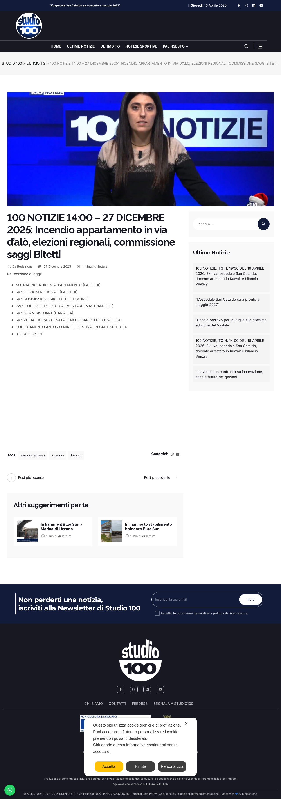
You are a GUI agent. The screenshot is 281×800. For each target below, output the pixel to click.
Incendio (62, 455)
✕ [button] (186, 723)
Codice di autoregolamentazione (198, 795)
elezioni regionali (35, 455)
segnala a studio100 (173, 705)
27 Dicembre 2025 (54, 266)
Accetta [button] (108, 766)
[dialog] (140, 747)
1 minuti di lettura (92, 266)
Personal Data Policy (144, 795)
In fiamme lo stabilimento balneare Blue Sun (147, 527)
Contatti (117, 705)
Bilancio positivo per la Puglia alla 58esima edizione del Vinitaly (231, 322)
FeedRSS (140, 705)
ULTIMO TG (110, 46)
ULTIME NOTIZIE (81, 46)
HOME (56, 46)
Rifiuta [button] (140, 766)
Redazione (19, 266)
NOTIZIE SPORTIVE (141, 46)
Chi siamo (93, 705)
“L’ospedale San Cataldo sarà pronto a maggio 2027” (85, 5)
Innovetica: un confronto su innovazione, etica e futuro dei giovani (229, 374)
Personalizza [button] (172, 766)
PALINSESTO (174, 46)
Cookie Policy (167, 795)
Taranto (82, 455)
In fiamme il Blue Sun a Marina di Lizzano (62, 526)
